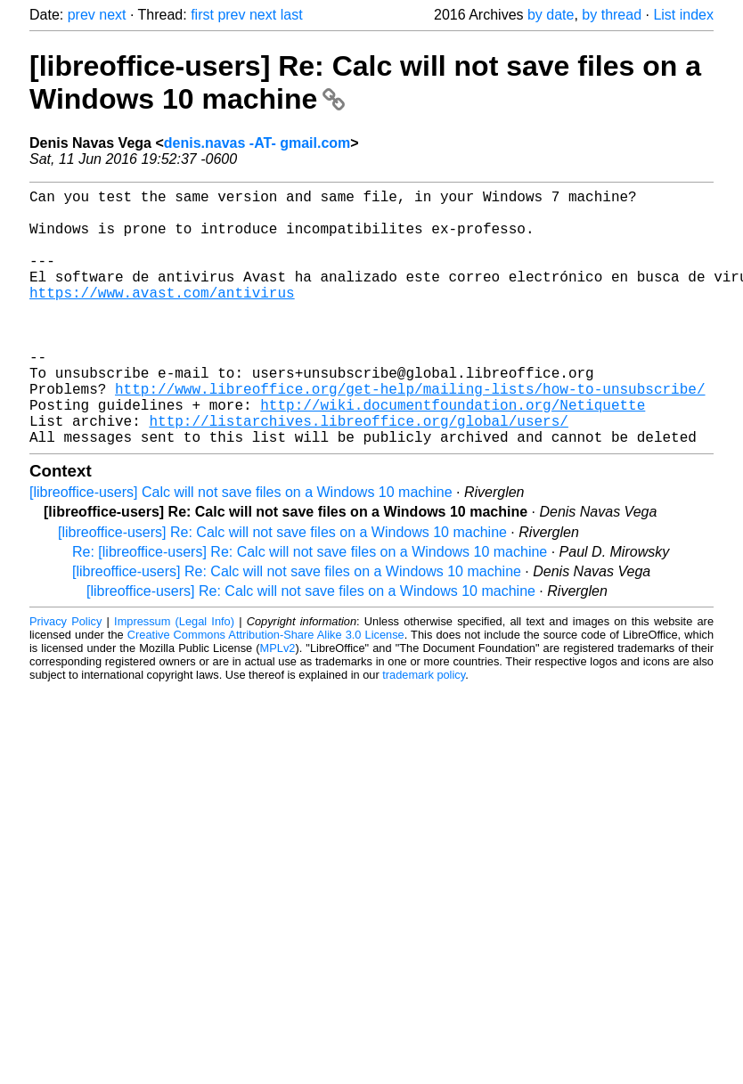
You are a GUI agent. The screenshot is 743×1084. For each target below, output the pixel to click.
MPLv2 (278, 705)
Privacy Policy (65, 678)
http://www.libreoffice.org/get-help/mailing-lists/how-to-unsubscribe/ (410, 434)
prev (81, 14)
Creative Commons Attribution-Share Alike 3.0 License (265, 691)
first (202, 14)
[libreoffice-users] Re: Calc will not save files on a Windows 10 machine (282, 589)
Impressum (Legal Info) (174, 678)
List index (683, 14)
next (112, 14)
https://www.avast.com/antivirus (162, 317)
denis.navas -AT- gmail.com (257, 143)
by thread (611, 14)
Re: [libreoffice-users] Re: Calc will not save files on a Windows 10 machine (309, 608)
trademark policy (423, 731)
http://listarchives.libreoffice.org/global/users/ (358, 474)
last (292, 14)
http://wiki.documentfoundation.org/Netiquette (452, 454)
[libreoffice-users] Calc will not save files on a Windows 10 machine (241, 549)
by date (550, 14)
